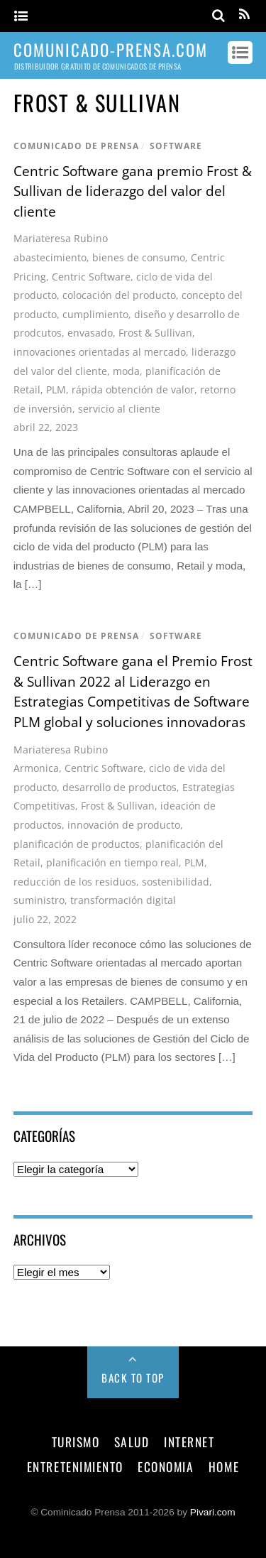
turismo (76, 1441)
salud (132, 1441)
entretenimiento (75, 1466)
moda (126, 371)
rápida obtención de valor (133, 389)
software (176, 146)
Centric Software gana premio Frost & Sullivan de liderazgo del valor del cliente (132, 191)
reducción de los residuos (74, 881)
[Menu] (21, 16)
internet (189, 1441)
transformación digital (123, 900)
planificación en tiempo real (112, 862)
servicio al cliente (119, 408)
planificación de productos (76, 844)
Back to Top (133, 1377)
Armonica (36, 768)
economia (166, 1466)
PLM (56, 389)
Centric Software (91, 276)
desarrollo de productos (119, 787)
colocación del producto (119, 295)
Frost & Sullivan (155, 332)
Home (224, 1466)
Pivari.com (212, 1512)
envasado (90, 332)
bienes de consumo (138, 257)
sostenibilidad (175, 881)
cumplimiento (95, 314)
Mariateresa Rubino (60, 238)
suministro (39, 900)
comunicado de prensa (76, 146)
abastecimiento (50, 257)
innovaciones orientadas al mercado (99, 352)
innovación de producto (123, 825)
